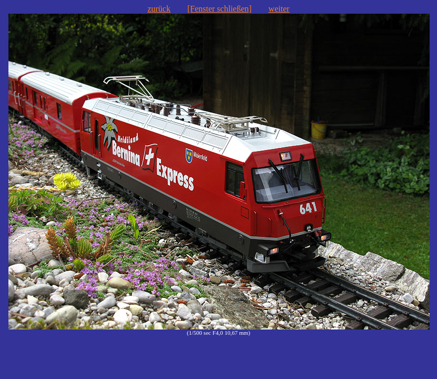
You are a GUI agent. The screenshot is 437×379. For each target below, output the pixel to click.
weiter (279, 8)
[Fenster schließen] (219, 8)
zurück (159, 8)
